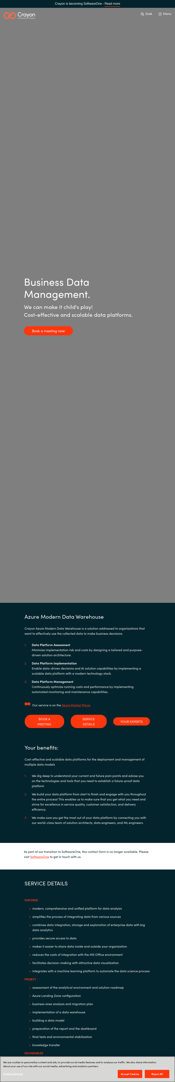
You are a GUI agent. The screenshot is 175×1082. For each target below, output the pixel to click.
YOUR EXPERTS (131, 721)
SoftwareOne (39, 856)
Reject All (156, 1074)
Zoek (146, 13)
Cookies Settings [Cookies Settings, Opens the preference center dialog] (13, 1074)
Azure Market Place (76, 705)
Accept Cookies (130, 1074)
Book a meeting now (48, 330)
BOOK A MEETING (44, 721)
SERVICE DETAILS (89, 721)
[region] (87, 1069)
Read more (112, 3)
